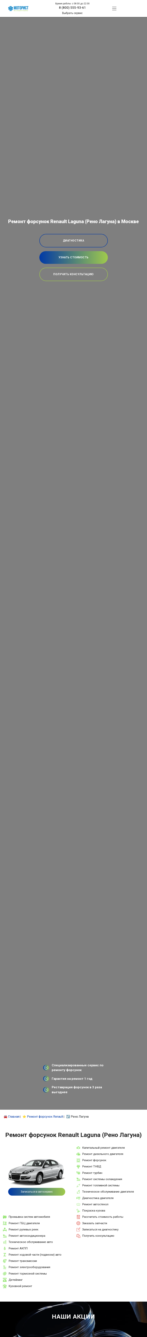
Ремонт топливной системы (100, 1185)
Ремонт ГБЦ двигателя (24, 1223)
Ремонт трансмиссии (23, 1261)
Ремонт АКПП (18, 1248)
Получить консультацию (98, 1235)
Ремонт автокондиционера (27, 1235)
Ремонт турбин (92, 1173)
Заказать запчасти (94, 1223)
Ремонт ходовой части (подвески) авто (35, 1254)
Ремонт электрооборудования (29, 1267)
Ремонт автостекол (95, 1204)
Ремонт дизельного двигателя (102, 1154)
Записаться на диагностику (100, 1229)
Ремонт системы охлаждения (102, 1179)
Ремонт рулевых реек (23, 1229)
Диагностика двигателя (98, 1198)
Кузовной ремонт (20, 1286)
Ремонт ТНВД (91, 1166)
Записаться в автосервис (37, 1191)
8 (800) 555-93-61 (72, 7)
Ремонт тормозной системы (28, 1273)
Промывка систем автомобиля (29, 1217)
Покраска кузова (93, 1210)
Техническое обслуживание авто (31, 1242)
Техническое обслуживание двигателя (108, 1191)
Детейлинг (16, 1280)
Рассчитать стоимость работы (102, 1217)
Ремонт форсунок (94, 1160)
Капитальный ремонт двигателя (103, 1147)
